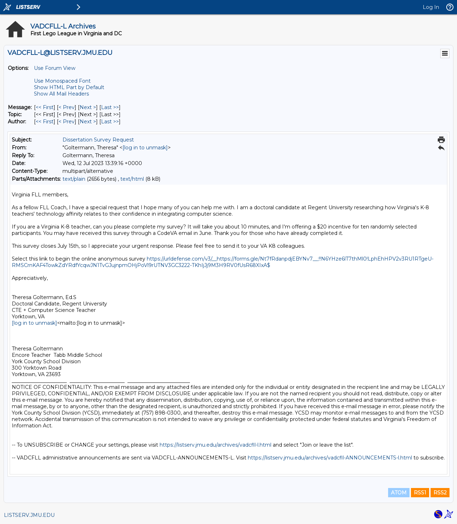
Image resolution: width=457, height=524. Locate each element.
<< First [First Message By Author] (45, 121)
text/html (132, 179)
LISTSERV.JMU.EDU (29, 515)
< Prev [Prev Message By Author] (67, 121)
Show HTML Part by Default (69, 87)
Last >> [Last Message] (110, 107)
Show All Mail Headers (61, 94)
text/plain (73, 179)
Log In (431, 7)
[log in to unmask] (145, 147)
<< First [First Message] (45, 107)
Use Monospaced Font (62, 81)
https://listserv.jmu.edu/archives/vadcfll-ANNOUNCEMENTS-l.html (330, 457)
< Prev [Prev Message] (67, 107)
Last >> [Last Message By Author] (110, 121)
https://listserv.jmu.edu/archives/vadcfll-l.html (215, 445)
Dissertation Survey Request (98, 140)
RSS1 (420, 492)
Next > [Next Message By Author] (88, 121)
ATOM (399, 492)
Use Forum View (54, 68)
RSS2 (440, 492)
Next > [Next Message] (88, 107)
